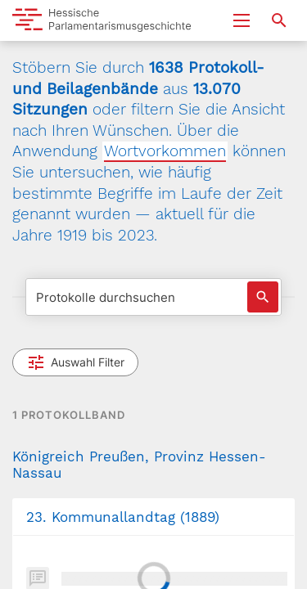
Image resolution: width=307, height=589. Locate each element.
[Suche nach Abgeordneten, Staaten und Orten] (279, 20)
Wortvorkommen (165, 151)
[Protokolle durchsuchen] (153, 297)
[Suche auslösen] (262, 296)
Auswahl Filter (75, 362)
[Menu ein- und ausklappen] (241, 20)
